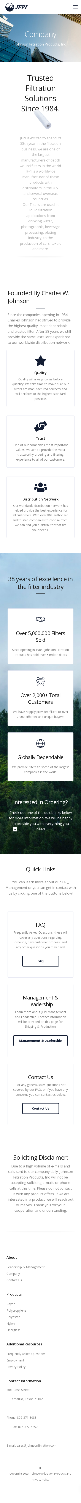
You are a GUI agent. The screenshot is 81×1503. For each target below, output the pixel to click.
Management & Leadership (40, 1040)
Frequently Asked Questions (26, 1354)
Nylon (10, 1323)
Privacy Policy (15, 1367)
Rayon (10, 1304)
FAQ (41, 961)
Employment (15, 1360)
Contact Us (40, 1108)
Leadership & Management (25, 1267)
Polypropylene (16, 1310)
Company (13, 1274)
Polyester (13, 1317)
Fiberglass (13, 1330)
